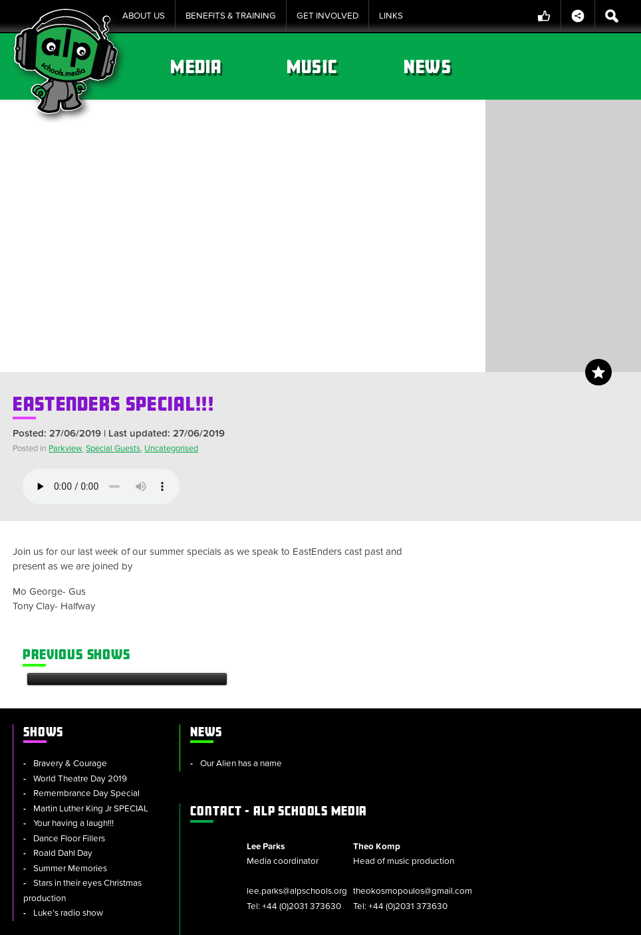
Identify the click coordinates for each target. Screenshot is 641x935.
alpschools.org (532, 815)
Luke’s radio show (68, 799)
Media (341, 66)
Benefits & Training (231, 16)
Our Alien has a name (230, 650)
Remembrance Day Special (86, 680)
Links (391, 16)
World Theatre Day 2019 (80, 664)
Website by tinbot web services (567, 918)
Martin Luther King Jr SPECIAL (90, 694)
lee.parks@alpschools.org (436, 697)
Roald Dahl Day (62, 739)
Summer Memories (70, 754)
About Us (143, 16)
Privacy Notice (437, 918)
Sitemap (185, 918)
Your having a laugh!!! (73, 709)
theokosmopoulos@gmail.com (543, 712)
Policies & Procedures (343, 918)
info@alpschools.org (523, 845)
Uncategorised (171, 448)
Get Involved (327, 16)
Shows (226, 66)
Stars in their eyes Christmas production (82, 777)
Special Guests (113, 448)
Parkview (65, 448)
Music (456, 66)
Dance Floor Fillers (69, 724)
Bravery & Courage (70, 650)
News (570, 66)
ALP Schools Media (424, 617)
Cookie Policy (249, 918)
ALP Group (398, 780)
